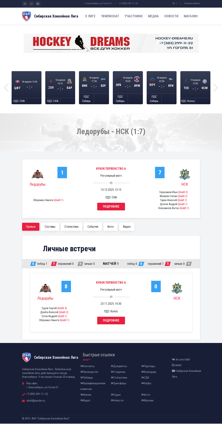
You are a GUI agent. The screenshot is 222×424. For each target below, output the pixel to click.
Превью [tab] (31, 227)
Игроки (85, 395)
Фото (145, 395)
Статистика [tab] (71, 227)
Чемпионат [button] (110, 16)
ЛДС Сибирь (86, 99)
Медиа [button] (153, 16)
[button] (6, 88)
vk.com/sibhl (181, 360)
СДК (145, 378)
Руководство (89, 372)
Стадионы (118, 372)
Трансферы (118, 383)
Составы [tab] (50, 227)
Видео (85, 401)
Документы (119, 366)
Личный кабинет (192, 3)
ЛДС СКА (19, 101)
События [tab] (93, 227)
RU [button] (174, 3)
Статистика (119, 378)
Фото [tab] (110, 227)
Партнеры (148, 366)
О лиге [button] (90, 16)
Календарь (148, 372)
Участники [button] (133, 16)
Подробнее (111, 207)
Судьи (116, 395)
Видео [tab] (127, 227)
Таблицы (86, 378)
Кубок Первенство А (111, 169)
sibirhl (176, 365)
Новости (171, 16)
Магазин (191, 16)
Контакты (87, 366)
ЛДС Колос (188, 101)
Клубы (146, 383)
